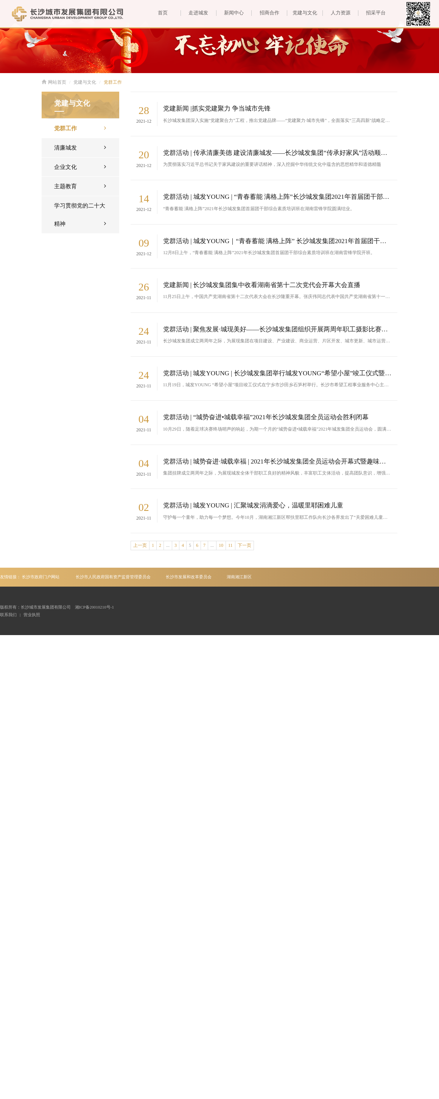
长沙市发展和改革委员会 (189, 576)
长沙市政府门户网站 (40, 576)
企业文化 (80, 166)
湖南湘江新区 (239, 576)
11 (230, 545)
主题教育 (80, 185)
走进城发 (194, 13)
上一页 (140, 545)
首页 (163, 13)
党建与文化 (302, 13)
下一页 (244, 545)
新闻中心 (230, 13)
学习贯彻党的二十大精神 (80, 217)
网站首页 (54, 82)
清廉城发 (80, 147)
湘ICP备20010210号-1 (94, 607)
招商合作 (265, 13)
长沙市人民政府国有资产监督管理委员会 (113, 576)
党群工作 (113, 82)
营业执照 (31, 614)
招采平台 (372, 13)
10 (221, 545)
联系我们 (8, 614)
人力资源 (336, 13)
